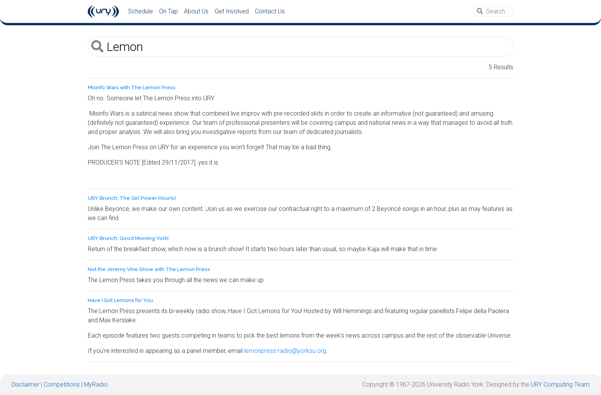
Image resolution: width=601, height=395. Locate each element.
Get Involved (232, 11)
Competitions (62, 384)
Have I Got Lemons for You (120, 300)
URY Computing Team (560, 384)
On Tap (168, 11)
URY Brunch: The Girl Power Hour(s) (132, 198)
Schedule (140, 11)
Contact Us (270, 11)
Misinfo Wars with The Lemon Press (132, 87)
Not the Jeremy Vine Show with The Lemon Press (149, 269)
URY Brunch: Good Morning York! (128, 238)
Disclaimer (25, 384)
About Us (196, 11)
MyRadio (96, 384)
